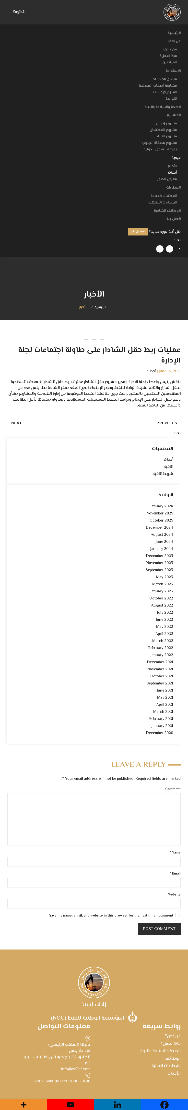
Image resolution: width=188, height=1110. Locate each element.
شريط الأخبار (163, 474)
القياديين (169, 62)
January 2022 (162, 655)
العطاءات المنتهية (162, 202)
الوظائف (173, 1059)
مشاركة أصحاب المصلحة (158, 86)
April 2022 (164, 634)
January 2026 (162, 506)
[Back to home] (172, 12)
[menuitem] (18, 12)
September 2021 (160, 684)
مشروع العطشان (163, 130)
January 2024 (161, 549)
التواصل (170, 99)
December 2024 (159, 528)
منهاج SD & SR (165, 79)
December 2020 (159, 733)
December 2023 (159, 556)
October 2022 (161, 599)
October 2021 (161, 676)
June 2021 (165, 691)
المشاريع (174, 115)
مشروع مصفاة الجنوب (159, 143)
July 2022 (165, 613)
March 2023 (162, 584)
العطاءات (173, 188)
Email (175, 873)
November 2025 (159, 514)
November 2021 (160, 669)
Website (174, 894)
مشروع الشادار (165, 136)
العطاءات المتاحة (164, 196)
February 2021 (161, 719)
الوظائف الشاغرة (167, 211)
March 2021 (163, 712)
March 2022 (162, 641)
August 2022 (162, 606)
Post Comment (159, 929)
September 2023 (159, 570)
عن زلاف (174, 41)
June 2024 (164, 542)
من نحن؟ (170, 49)
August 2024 (162, 535)
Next (16, 423)
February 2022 (160, 648)
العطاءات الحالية (166, 1066)
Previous (166, 423)
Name (175, 852)
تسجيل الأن (138, 231)
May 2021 (165, 698)
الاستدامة (173, 71)
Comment (173, 789)
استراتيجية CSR (165, 92)
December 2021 (160, 662)
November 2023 (159, 563)
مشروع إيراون (166, 123)
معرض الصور (167, 179)
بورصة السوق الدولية (160, 149)
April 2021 (164, 705)
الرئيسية (174, 33)
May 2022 (164, 627)
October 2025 (161, 521)
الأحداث (174, 1073)
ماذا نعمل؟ (168, 56)
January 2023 (162, 591)
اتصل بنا (174, 219)
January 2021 (162, 726)
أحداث (172, 173)
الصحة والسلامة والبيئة (162, 107)
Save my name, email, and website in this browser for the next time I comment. (113, 915)
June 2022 (164, 620)
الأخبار (172, 166)
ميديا (176, 158)
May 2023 (164, 577)
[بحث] (94, 240)
